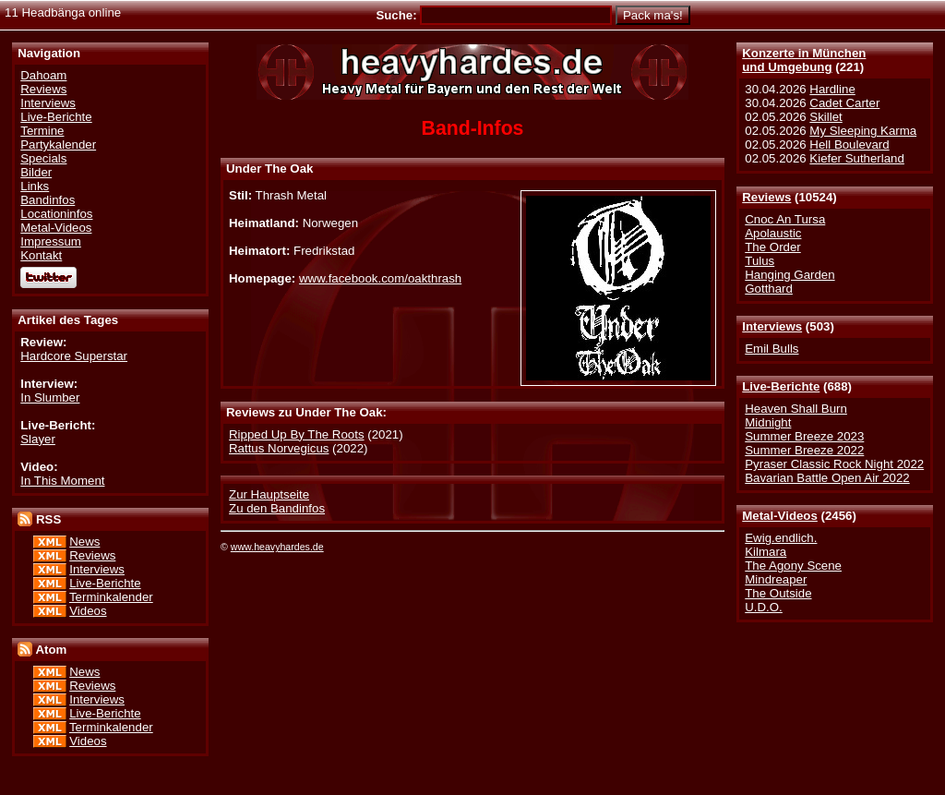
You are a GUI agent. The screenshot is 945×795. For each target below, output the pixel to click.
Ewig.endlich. (781, 538)
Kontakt (41, 255)
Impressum (50, 241)
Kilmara (765, 552)
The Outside (778, 593)
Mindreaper (776, 579)
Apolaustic (773, 233)
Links (34, 186)
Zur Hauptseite (269, 494)
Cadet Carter (844, 103)
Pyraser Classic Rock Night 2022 (834, 464)
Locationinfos (56, 214)
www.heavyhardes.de (277, 546)
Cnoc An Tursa (785, 219)
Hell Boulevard (849, 144)
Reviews (766, 197)
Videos (87, 611)
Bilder (36, 172)
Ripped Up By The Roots (297, 434)
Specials (43, 158)
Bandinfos (47, 200)
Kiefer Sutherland (856, 158)
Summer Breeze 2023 (804, 436)
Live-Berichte (780, 386)
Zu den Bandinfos (277, 508)
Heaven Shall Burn (796, 409)
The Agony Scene (793, 565)
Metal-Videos (780, 516)
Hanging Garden (789, 275)
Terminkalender (111, 597)
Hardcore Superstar (73, 356)
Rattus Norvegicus (279, 448)
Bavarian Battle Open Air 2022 (827, 478)
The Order (772, 247)
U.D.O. (764, 607)
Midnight (768, 422)
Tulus (759, 261)
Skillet (825, 117)
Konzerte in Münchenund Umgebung (804, 60)
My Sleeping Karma (862, 131)
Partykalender (58, 144)
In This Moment (62, 481)
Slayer (37, 439)
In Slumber (49, 397)
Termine (42, 131)
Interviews (772, 326)
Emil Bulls (771, 348)
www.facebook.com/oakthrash (380, 278)
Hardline (832, 89)
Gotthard (769, 288)
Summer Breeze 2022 (804, 450)
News (84, 541)
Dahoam (43, 75)
